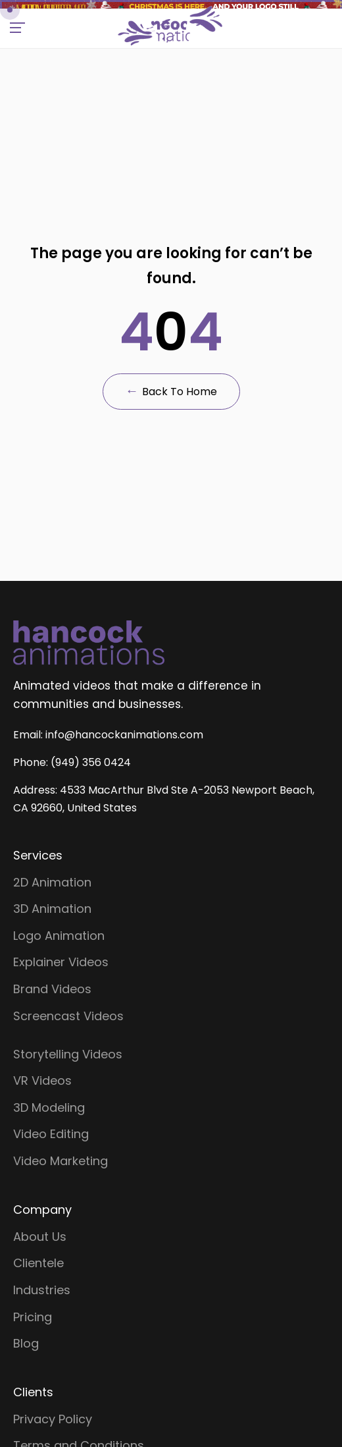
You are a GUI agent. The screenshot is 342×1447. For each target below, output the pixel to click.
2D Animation (52, 1419)
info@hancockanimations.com (124, 1285)
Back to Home (171, 679)
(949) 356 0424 (91, 1313)
